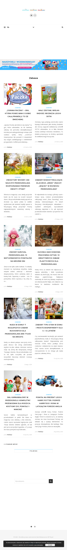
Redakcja (9, 147)
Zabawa (18, 108)
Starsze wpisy (11, 444)
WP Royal (50, 537)
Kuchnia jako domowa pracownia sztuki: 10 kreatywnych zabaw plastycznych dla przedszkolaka (49, 258)
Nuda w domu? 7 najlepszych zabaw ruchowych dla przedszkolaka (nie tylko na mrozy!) (18, 331)
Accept (50, 545)
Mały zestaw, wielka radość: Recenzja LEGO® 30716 (49, 113)
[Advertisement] (33, 44)
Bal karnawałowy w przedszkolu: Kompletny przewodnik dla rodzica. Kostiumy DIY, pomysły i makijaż (18, 403)
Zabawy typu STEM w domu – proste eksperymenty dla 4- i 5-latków (49, 328)
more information (38, 545)
